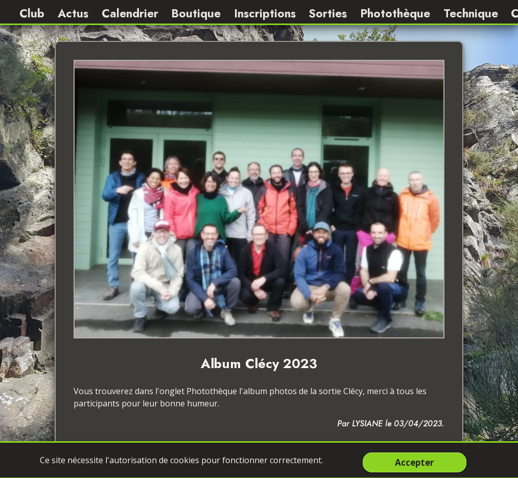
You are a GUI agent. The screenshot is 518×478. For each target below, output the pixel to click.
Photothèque (395, 13)
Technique (470, 13)
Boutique (196, 13)
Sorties (328, 13)
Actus (73, 13)
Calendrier (130, 13)
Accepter (414, 462)
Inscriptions (265, 13)
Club (31, 13)
